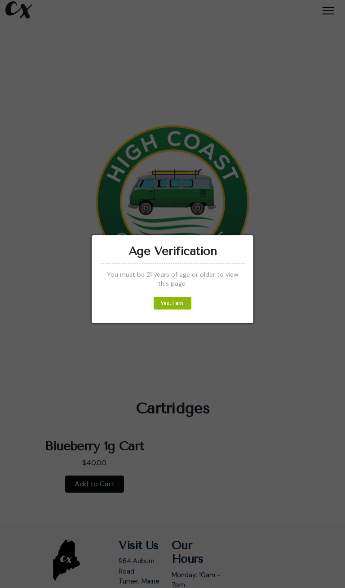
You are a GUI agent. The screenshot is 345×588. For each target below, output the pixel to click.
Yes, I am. (173, 303)
